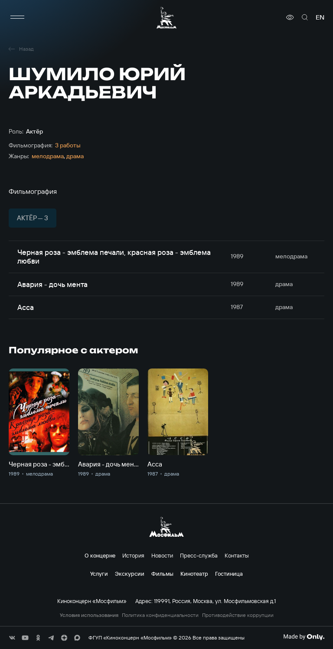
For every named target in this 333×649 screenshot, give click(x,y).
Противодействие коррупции (238, 615)
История (133, 555)
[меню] (17, 17)
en (320, 17)
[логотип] (166, 17)
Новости (162, 555)
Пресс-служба (199, 555)
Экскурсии (129, 573)
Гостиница (229, 573)
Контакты (237, 555)
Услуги (99, 573)
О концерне (100, 555)
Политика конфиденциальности (160, 615)
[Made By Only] (303, 636)
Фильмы (162, 573)
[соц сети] (12, 637)
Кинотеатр (194, 573)
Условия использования (89, 615)
